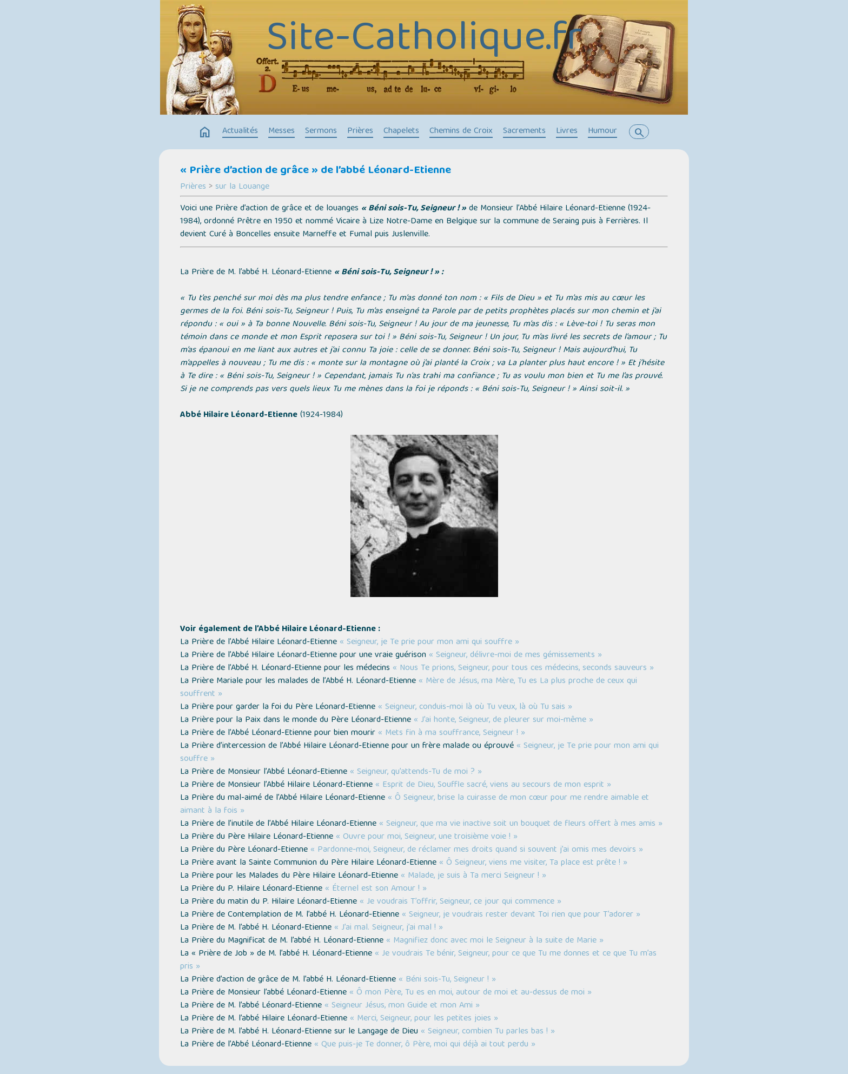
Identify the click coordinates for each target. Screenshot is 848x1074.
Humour (602, 131)
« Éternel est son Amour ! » (376, 889)
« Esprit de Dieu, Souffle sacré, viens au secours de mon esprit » (493, 785)
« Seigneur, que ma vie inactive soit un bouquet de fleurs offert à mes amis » (520, 824)
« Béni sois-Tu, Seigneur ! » (447, 979)
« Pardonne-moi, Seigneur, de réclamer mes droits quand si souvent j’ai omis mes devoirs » (476, 850)
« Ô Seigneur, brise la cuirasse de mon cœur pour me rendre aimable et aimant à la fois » (414, 805)
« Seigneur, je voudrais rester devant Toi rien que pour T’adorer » (521, 915)
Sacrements (524, 131)
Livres (567, 131)
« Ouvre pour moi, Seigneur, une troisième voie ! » (427, 837)
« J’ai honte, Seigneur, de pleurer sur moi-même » (503, 720)
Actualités (240, 131)
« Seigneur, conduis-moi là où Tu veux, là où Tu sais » (475, 707)
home (205, 132)
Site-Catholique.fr (424, 40)
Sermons (321, 131)
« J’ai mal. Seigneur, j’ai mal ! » (388, 928)
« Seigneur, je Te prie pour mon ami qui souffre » (429, 642)
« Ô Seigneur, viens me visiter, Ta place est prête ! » (533, 863)
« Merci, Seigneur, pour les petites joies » (424, 1018)
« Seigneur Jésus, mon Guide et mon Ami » (402, 1005)
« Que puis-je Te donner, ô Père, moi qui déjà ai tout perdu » (424, 1044)
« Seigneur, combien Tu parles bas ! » (488, 1031)
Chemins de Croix (461, 131)
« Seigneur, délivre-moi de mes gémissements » (515, 655)
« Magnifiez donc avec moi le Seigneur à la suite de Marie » (495, 941)
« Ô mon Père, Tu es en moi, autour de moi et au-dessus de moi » (470, 992)
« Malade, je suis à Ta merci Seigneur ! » (473, 876)
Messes (281, 131)
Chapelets (401, 131)
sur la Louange (242, 187)
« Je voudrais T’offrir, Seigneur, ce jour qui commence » (460, 902)
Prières (360, 131)
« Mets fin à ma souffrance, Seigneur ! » (451, 733)
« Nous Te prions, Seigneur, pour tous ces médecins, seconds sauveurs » (523, 668)
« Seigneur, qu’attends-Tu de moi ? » (416, 772)
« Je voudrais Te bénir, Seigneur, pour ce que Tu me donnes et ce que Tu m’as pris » (418, 960)
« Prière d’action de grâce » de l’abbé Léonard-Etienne (315, 171)
